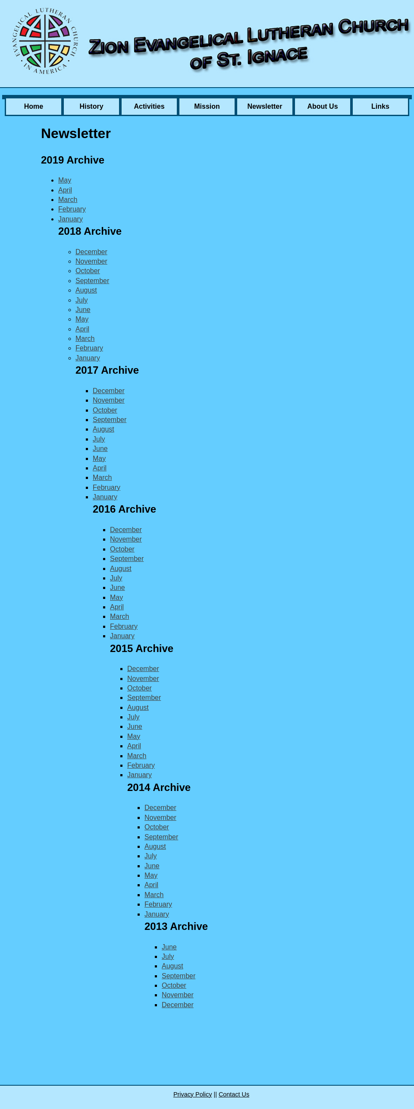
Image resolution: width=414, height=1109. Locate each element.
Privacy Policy (192, 1094)
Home (33, 106)
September (92, 280)
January (70, 219)
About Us (322, 106)
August (86, 290)
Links (380, 106)
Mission (207, 106)
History (91, 106)
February (72, 209)
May (64, 180)
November (91, 261)
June (83, 309)
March (67, 199)
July (81, 300)
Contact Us (234, 1094)
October (87, 270)
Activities (149, 106)
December (91, 251)
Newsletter (265, 106)
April (65, 190)
